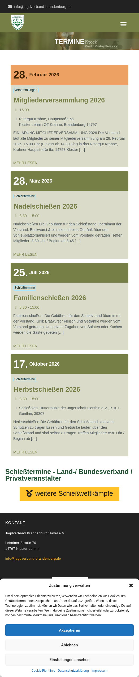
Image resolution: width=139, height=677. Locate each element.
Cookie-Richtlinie (43, 670)
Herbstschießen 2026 (47, 389)
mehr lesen (25, 163)
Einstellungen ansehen (69, 659)
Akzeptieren (69, 630)
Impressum (99, 670)
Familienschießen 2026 (50, 298)
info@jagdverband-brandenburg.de (33, 558)
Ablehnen (69, 645)
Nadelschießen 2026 (45, 206)
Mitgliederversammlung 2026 (59, 100)
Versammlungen (25, 90)
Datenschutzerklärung (73, 670)
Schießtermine (24, 196)
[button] (131, 585)
